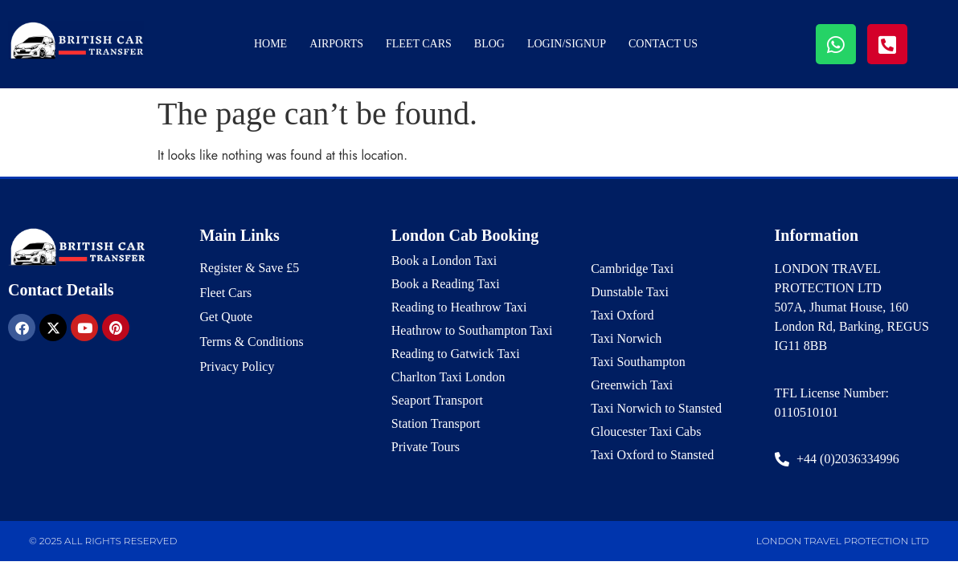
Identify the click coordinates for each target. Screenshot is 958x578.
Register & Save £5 (249, 268)
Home (270, 44)
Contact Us (663, 44)
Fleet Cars (419, 44)
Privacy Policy (237, 367)
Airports (336, 44)
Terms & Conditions (251, 342)
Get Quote (225, 317)
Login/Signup (566, 44)
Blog (489, 44)
